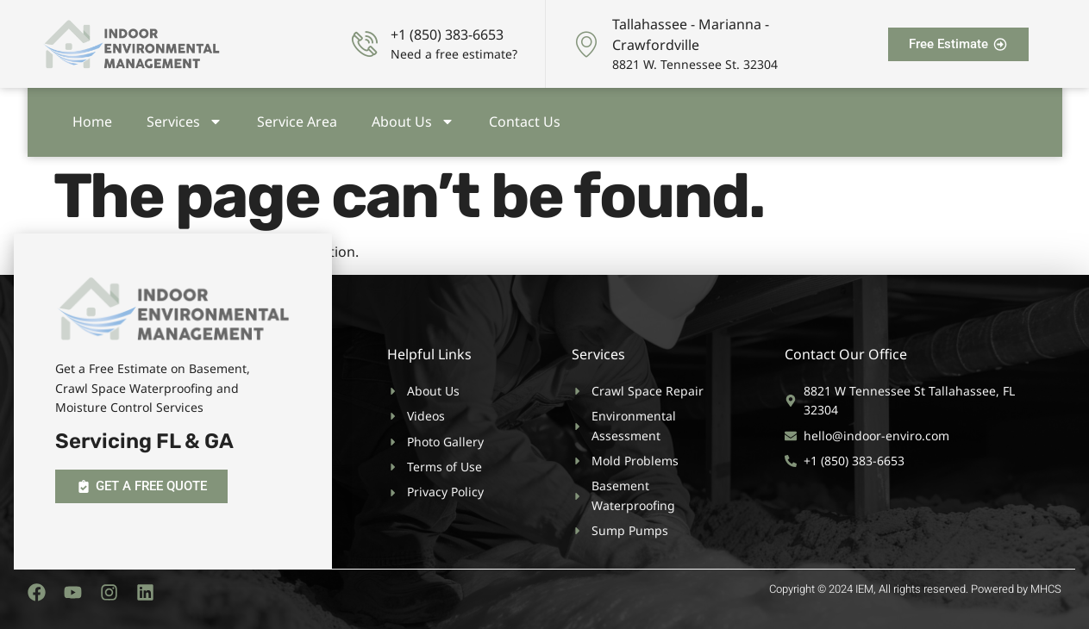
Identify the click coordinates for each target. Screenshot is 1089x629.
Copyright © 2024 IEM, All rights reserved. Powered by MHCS (915, 589)
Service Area (297, 118)
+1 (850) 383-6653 (447, 34)
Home (92, 118)
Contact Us (524, 118)
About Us (413, 118)
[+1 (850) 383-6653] (365, 44)
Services (184, 118)
